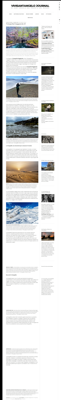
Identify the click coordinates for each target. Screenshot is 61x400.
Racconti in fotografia (10, 398)
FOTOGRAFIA (48, 13)
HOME (10, 13)
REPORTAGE (30, 17)
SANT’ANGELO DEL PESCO (19, 13)
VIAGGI (42, 13)
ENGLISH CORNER (29, 13)
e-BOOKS (37, 13)
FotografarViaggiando (28, 397)
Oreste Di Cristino (9, 22)
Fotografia (35, 397)
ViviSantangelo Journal (30, 5)
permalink (23, 398)
